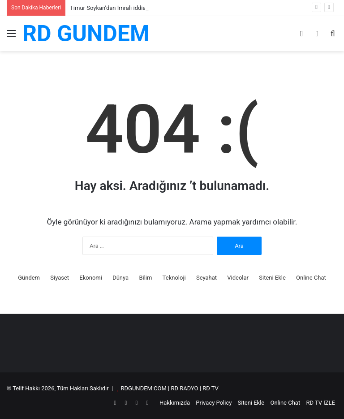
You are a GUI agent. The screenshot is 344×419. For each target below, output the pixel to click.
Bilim (145, 277)
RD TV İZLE (320, 402)
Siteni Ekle (272, 277)
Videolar (238, 277)
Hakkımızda (174, 402)
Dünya (120, 277)
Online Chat (311, 277)
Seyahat (206, 277)
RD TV (210, 388)
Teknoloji (174, 277)
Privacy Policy (214, 402)
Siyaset (59, 277)
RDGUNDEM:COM (144, 388)
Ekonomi (90, 277)
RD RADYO (184, 388)
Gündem (29, 277)
